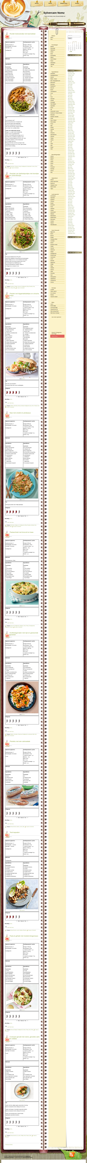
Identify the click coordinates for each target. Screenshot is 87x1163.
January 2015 (71, 190)
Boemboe (12, 166)
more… (11, 159)
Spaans (52, 222)
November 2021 (71, 112)
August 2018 (70, 141)
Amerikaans (53, 195)
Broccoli (12, 625)
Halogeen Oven (63, 3)
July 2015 (70, 181)
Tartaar (52, 138)
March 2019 (70, 130)
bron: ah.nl (22, 1100)
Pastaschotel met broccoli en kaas (21, 532)
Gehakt (22, 405)
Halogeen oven (54, 185)
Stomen (50, 3)
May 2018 (70, 145)
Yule (51, 66)
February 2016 (71, 170)
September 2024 (71, 82)
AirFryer (37, 3)
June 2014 (70, 201)
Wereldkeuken (54, 224)
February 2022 (71, 107)
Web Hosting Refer (55, 311)
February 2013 (71, 225)
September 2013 (71, 214)
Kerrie (52, 107)
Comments (54, 307)
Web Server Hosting (55, 313)
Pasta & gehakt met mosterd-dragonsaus (24, 936)
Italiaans (21, 625)
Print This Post (10, 163)
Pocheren (53, 166)
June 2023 (70, 95)
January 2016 (71, 171)
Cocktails (52, 240)
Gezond (19, 286)
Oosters (52, 221)
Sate (52, 130)
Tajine (52, 188)
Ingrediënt (53, 105)
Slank (52, 271)
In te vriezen (53, 293)
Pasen (27, 1135)
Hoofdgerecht (24, 166)
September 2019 (71, 121)
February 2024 (71, 90)
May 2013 (70, 221)
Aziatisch (12, 286)
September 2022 (71, 104)
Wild (51, 145)
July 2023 (70, 93)
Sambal (32, 525)
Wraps (52, 147)
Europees (53, 204)
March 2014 (70, 205)
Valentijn (52, 64)
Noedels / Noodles (54, 116)
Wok (14, 287)
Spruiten (52, 136)
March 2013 (70, 224)
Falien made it (54, 291)
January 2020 (71, 116)
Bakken (12, 405)
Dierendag (53, 48)
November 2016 (71, 162)
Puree (52, 123)
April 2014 (70, 204)
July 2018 (70, 142)
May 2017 (70, 159)
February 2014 (71, 207)
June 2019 (70, 125)
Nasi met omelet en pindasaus (20, 413)
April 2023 (70, 98)
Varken (52, 139)
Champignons (53, 91)
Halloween (53, 50)
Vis (51, 141)
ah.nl (23, 115)
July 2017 (70, 158)
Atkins (52, 37)
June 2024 (70, 84)
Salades (52, 267)
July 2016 (70, 165)
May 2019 (70, 127)
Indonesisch (53, 212)
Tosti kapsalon (15, 832)
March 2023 (70, 99)
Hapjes (52, 251)
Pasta (27, 625)
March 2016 (70, 168)
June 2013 (70, 219)
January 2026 (71, 72)
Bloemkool (53, 82)
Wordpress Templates (9, 1157)
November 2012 (71, 230)
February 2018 (71, 150)
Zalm (23, 826)
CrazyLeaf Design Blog (27, 1157)
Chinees (52, 201)
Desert (52, 242)
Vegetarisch (7, 526)
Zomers (11, 627)
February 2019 (71, 132)
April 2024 (70, 87)
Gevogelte (53, 102)
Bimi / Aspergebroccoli (55, 80)
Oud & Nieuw (53, 59)
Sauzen (52, 269)
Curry (52, 93)
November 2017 (71, 155)
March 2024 (70, 89)
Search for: (70, 35)
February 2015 (71, 188)
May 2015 (70, 184)
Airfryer (52, 156)
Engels (52, 203)
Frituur (52, 159)
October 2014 (71, 194)
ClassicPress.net (54, 309)
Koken (18, 826)
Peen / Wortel (34, 405)
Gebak (52, 246)
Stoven (52, 170)
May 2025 (70, 78)
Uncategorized (31, 625)
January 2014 (71, 208)
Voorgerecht (53, 280)
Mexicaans (53, 219)
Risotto (52, 127)
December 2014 (71, 191)
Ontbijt (22, 1135)
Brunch (14, 826)
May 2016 (70, 167)
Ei (18, 525)
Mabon (52, 57)
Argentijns (53, 197)
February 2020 (71, 115)
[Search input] (58, 336)
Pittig (52, 266)
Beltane (52, 46)
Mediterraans (53, 217)
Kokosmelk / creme (31, 166)
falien (11, 38)
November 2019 (71, 119)
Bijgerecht (53, 231)
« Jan (71, 51)
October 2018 (71, 138)
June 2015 (70, 182)
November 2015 (71, 174)
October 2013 (71, 213)
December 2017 (71, 153)
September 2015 (71, 178)
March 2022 (70, 105)
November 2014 (71, 193)
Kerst (52, 53)
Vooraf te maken (54, 296)
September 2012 (71, 233)
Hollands (52, 208)
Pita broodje (53, 121)
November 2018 (71, 136)
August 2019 (70, 122)
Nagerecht (53, 262)
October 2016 (71, 164)
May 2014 (70, 202)
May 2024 (70, 85)
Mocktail (52, 260)
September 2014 (71, 196)
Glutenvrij (20, 734)
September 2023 (71, 92)
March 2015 (70, 187)
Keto (52, 39)
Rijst (6, 167)
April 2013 (70, 222)
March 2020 (70, 113)
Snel (34, 286)
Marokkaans (53, 215)
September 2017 (71, 156)
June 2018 (70, 144)
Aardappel (53, 73)
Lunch (21, 826)
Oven (36, 166)
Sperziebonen (7, 287)
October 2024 (71, 81)
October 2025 (71, 75)
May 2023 (70, 96)
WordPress (27, 1156)
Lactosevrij (30, 734)
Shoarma (25, 930)
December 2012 (71, 228)
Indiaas (52, 210)
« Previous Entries (9, 1144)
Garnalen (16, 734)
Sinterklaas (53, 62)
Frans (52, 206)
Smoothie (53, 273)
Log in (52, 304)
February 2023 (71, 101)
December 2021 (71, 110)
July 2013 (70, 217)
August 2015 (70, 179)
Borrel (52, 233)
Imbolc (52, 51)
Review (52, 294)
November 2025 (71, 73)
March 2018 (70, 148)
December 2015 (71, 173)
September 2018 (71, 139)
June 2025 (70, 76)
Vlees (8, 167)
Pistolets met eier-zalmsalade (20, 741)
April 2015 (70, 185)
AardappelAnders (54, 75)
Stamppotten (53, 276)
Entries (53, 305)
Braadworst (53, 86)
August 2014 (70, 198)
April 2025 (70, 79)
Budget (16, 286)
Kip (30, 405)
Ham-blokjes (53, 104)
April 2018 (70, 147)
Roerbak (31, 286)
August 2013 (70, 216)
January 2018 (71, 151)
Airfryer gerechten (54, 181)
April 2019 (70, 128)
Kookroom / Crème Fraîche (56, 113)
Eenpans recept (18, 166)
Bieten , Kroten (54, 78)
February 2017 (71, 161)
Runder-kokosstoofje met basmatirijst (22, 34)
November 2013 (71, 211)
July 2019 (70, 124)
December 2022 (71, 102)
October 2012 (71, 231)
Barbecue (53, 183)
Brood (19, 405)
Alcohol (52, 77)
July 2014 (70, 199)
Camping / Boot (54, 239)
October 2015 (71, 176)
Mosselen (53, 114)
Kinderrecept (53, 255)
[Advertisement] (57, 324)
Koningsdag (53, 55)
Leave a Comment (15, 167)
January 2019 (71, 133)
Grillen (52, 161)
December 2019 (71, 118)
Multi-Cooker (53, 186)
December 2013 (71, 210)
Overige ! (77, 3)
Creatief (52, 289)
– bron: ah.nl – (22, 806)
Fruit (51, 96)
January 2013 (71, 227)
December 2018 (71, 135)
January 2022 (71, 108)
